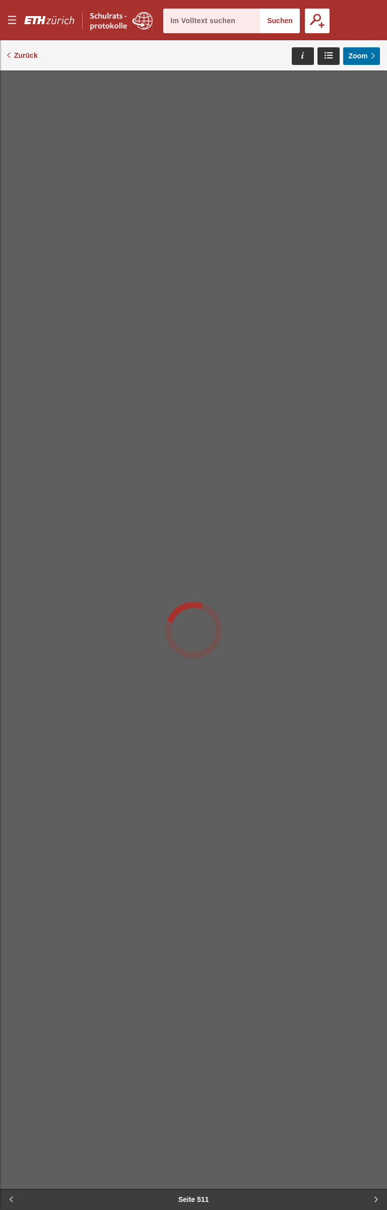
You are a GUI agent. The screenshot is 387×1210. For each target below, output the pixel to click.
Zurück (26, 55)
